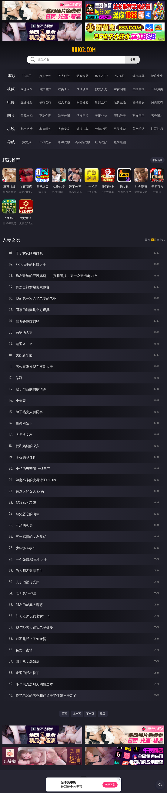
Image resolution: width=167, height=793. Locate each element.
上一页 (77, 713)
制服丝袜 (101, 102)
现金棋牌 (138, 76)
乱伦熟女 (138, 102)
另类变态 (157, 102)
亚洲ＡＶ (27, 89)
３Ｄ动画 (82, 89)
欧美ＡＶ (64, 89)
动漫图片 (82, 115)
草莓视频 (64, 142)
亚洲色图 (45, 115)
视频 (11, 89)
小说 (11, 128)
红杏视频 (101, 142)
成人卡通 (64, 102)
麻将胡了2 (101, 76)
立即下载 (110, 784)
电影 (11, 102)
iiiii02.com (83, 50)
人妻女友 (64, 129)
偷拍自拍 (45, 102)
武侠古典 (82, 129)
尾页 (102, 713)
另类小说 (120, 129)
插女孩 (26, 142)
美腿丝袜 (101, 115)
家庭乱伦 (45, 129)
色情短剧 (120, 142)
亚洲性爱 (27, 102)
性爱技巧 (157, 129)
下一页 (90, 713)
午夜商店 (45, 142)
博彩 (11, 75)
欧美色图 (64, 115)
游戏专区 (82, 76)
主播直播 (138, 89)
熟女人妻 (101, 89)
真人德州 (45, 76)
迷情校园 (101, 129)
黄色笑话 (138, 129)
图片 (11, 115)
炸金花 (119, 76)
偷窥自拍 (27, 115)
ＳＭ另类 (157, 89)
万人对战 (64, 76)
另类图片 (157, 115)
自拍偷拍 (45, 89)
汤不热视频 (82, 142)
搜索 (132, 59)
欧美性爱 (82, 102)
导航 (11, 141)
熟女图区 (138, 115)
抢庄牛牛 (157, 76)
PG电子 (27, 76)
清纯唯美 (120, 115)
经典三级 (120, 102)
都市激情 (27, 129)
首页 (64, 713)
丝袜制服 (120, 89)
